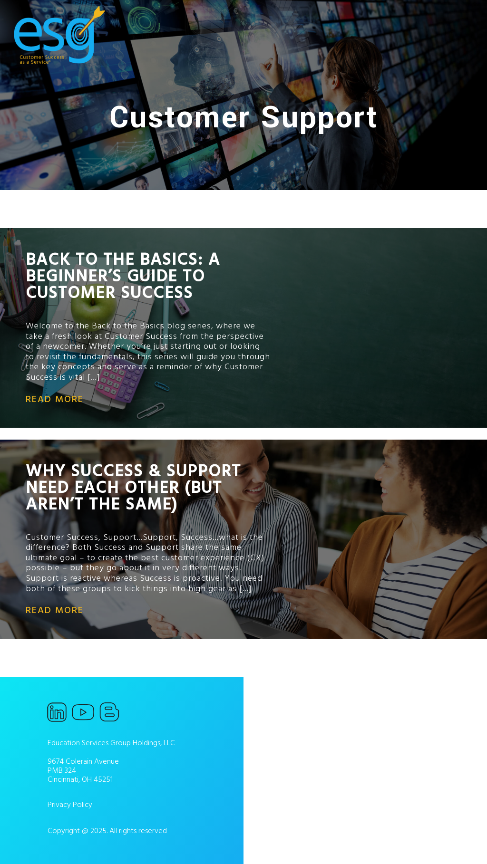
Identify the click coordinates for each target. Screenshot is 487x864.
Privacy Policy (70, 804)
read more (55, 399)
